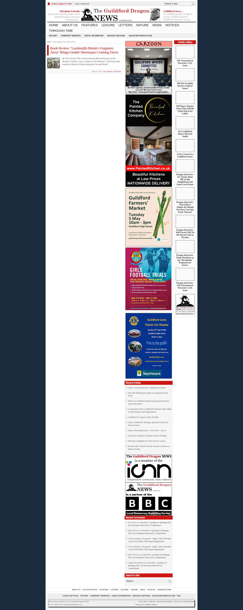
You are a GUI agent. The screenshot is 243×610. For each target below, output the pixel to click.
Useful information (94, 36)
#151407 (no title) (70, 596)
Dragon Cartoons (116, 36)
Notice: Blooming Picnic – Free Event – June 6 (147, 430)
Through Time (61, 30)
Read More (117, 71)
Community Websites (71, 36)
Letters (126, 25)
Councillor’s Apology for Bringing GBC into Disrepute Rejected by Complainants (147, 565)
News (157, 25)
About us (70, 25)
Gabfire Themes (188, 601)
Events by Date (90, 589)
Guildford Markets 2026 (140, 36)
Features (90, 25)
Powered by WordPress (165, 601)
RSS (179, 596)
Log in (141, 601)
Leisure (108, 25)
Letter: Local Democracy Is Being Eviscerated (146, 387)
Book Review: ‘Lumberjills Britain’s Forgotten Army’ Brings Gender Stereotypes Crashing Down (84, 50)
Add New (152, 601)
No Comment (107, 71)
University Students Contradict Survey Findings (147, 435)
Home (53, 25)
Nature (142, 25)
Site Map (53, 36)
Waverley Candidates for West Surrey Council (146, 441)
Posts (146, 601)
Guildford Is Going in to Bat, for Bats (143, 417)
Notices (172, 25)
